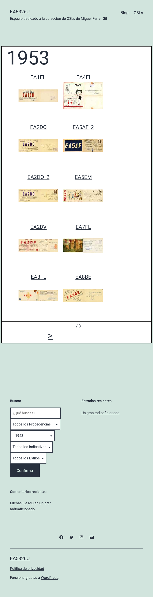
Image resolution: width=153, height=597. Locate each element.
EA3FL (38, 277)
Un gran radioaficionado (100, 413)
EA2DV (38, 227)
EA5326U (20, 12)
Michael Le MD (22, 503)
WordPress (49, 577)
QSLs (138, 12)
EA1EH (38, 77)
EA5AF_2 (83, 127)
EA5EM (83, 177)
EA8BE (83, 277)
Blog (124, 12)
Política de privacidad (27, 568)
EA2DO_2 (38, 177)
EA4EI (83, 77)
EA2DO (38, 127)
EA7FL (83, 227)
